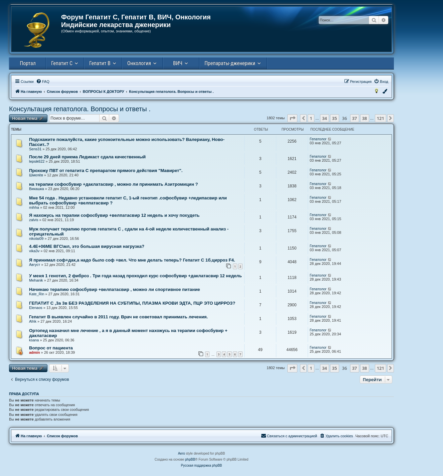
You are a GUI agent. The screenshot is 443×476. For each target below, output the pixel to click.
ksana (34, 340)
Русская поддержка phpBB (201, 465)
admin (34, 352)
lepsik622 (36, 161)
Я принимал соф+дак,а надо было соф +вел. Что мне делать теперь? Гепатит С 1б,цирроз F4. (132, 260)
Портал (28, 63)
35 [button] (334, 118)
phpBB (190, 459)
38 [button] (364, 118)
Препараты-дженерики (229, 63)
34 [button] (324, 118)
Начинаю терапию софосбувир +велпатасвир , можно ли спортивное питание (114, 289)
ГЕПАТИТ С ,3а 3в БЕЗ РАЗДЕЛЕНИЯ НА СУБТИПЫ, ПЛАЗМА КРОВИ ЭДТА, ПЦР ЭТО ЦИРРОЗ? (132, 303)
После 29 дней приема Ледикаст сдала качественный (87, 156)
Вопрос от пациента (51, 347)
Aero (181, 453)
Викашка (36, 189)
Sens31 (35, 149)
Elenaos (35, 308)
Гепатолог (318, 139)
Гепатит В (100, 63)
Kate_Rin (36, 294)
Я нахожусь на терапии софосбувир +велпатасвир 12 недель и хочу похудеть (114, 215)
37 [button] (354, 118)
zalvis (33, 220)
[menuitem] (42, 81)
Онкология (139, 63)
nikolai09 (36, 238)
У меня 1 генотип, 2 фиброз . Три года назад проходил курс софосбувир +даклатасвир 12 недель (135, 275)
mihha (34, 207)
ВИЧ (177, 63)
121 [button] (380, 118)
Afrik (32, 321)
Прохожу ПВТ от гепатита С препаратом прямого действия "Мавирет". (105, 170)
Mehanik (36, 280)
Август (34, 265)
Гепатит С (61, 63)
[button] (292, 118)
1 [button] (311, 118)
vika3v (34, 251)
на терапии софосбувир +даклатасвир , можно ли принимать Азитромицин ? (113, 184)
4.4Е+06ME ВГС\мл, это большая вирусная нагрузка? (86, 246)
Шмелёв (36, 175)
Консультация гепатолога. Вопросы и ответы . (80, 109)
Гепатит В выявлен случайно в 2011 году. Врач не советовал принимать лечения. (118, 316)
